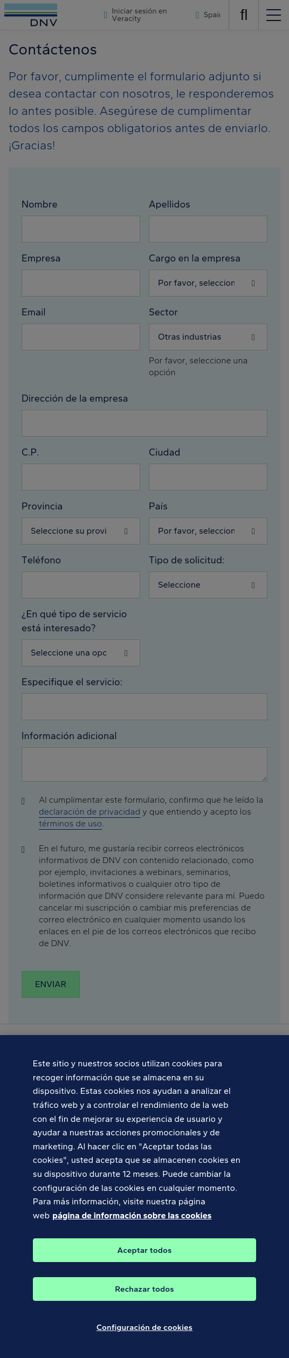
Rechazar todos (144, 1296)
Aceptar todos (145, 1257)
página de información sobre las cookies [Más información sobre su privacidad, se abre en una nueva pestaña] (131, 1222)
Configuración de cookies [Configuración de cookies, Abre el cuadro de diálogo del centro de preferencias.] (144, 1334)
